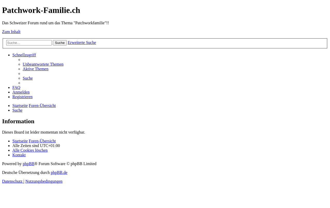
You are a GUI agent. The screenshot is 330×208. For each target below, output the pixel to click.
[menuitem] (43, 64)
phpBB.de (59, 172)
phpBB (28, 163)
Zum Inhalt (11, 31)
